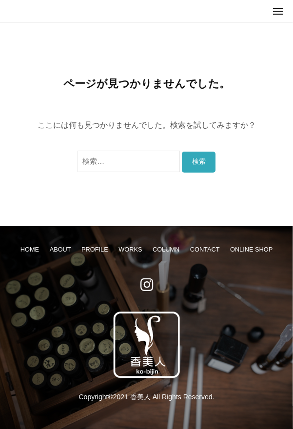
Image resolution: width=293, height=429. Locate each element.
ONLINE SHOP (251, 249)
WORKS (130, 249)
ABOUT (60, 249)
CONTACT (205, 249)
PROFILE (94, 249)
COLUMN (166, 249)
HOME (29, 249)
